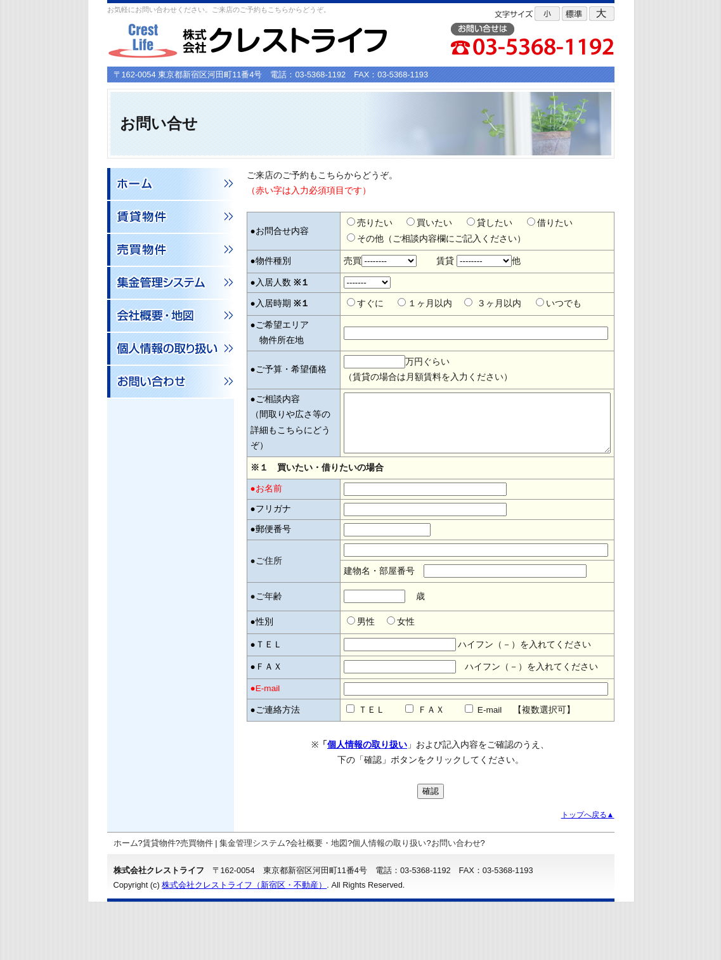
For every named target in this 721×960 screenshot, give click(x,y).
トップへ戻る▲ (587, 873)
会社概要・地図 (319, 901)
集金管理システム (252, 901)
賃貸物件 (159, 901)
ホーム (126, 901)
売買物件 (196, 901)
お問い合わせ (456, 901)
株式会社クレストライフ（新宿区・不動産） (244, 943)
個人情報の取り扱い (367, 803)
